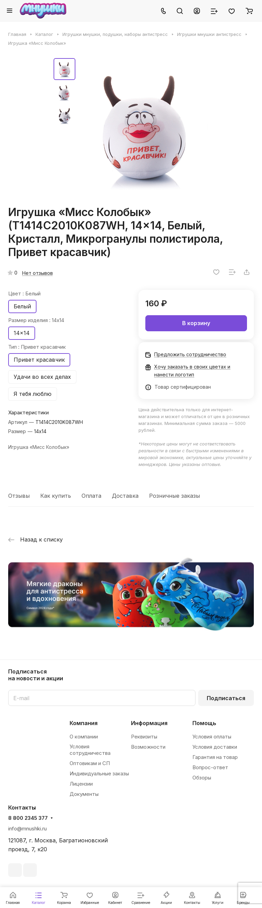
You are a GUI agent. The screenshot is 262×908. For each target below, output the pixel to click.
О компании (84, 736)
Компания (84, 723)
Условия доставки (214, 747)
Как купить (55, 495)
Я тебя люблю (33, 393)
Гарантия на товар (215, 757)
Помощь (204, 723)
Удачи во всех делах (42, 376)
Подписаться (226, 698)
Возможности (148, 747)
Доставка (125, 495)
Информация (149, 723)
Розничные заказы (174, 495)
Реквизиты (144, 736)
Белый (22, 306)
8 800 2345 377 (28, 818)
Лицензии (81, 783)
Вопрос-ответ (210, 767)
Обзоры (201, 777)
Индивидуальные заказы (99, 773)
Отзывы (19, 495)
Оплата (91, 495)
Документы (84, 794)
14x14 (22, 333)
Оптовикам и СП (90, 763)
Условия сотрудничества (90, 749)
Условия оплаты (211, 736)
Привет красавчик (39, 359)
